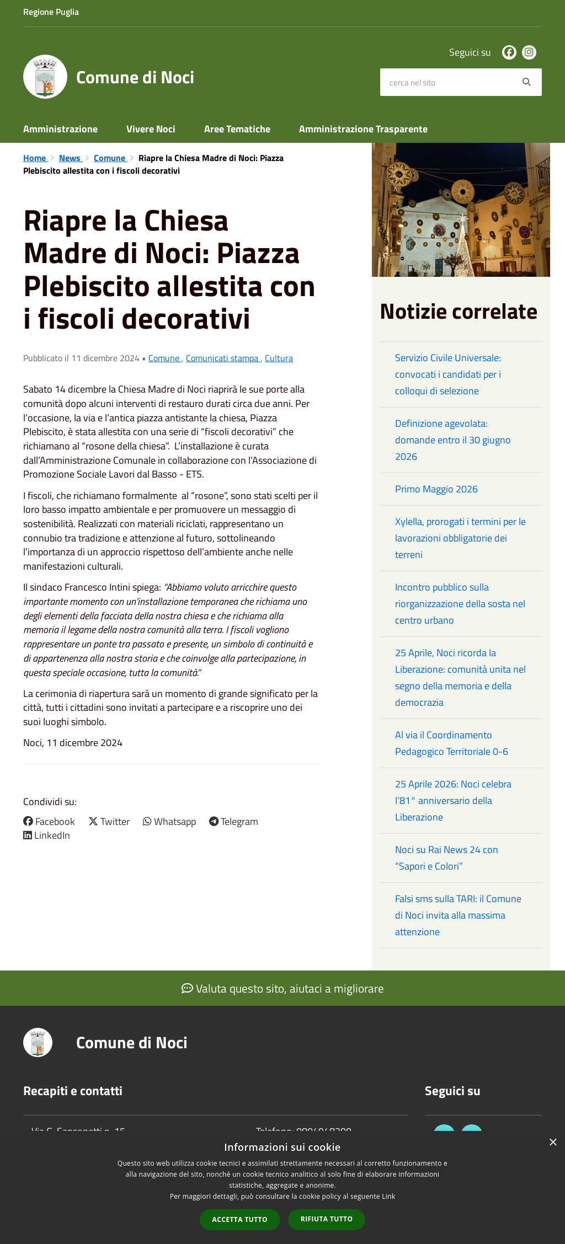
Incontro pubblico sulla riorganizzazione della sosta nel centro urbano (460, 604)
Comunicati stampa (223, 357)
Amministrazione (60, 128)
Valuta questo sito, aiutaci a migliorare (283, 988)
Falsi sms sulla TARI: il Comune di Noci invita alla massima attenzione (458, 915)
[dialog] (282, 1187)
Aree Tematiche (237, 128)
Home (35, 157)
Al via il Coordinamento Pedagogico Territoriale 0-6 (451, 743)
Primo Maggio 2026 (436, 488)
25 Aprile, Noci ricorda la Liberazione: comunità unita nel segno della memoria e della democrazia (460, 677)
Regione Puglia (51, 11)
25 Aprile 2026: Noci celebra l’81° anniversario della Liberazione (453, 800)
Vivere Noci (150, 128)
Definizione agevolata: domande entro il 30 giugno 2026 (453, 440)
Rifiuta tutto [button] (327, 1219)
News (71, 157)
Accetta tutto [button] (240, 1219)
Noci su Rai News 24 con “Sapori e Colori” (446, 857)
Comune (110, 157)
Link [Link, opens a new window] (388, 1196)
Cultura (279, 357)
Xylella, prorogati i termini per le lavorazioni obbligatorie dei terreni (460, 538)
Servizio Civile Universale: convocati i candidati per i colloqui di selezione (448, 374)
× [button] (552, 1143)
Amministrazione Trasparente (363, 128)
